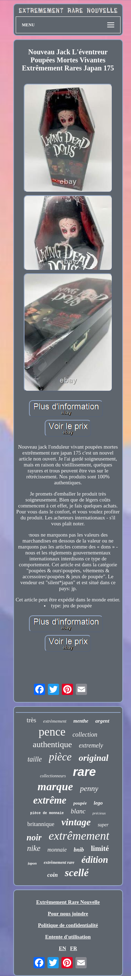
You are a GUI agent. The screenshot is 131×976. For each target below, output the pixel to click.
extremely (91, 745)
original (93, 758)
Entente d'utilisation (67, 937)
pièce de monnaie (47, 813)
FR (73, 948)
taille (35, 759)
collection (84, 734)
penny (89, 788)
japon (32, 863)
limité (100, 848)
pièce (60, 757)
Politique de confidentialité (68, 925)
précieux (99, 813)
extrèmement (54, 721)
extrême (49, 800)
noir (34, 837)
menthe (80, 721)
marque (55, 786)
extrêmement (79, 835)
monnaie (57, 850)
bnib (79, 850)
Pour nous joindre (68, 913)
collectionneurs (53, 775)
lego (98, 803)
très (31, 720)
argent (102, 721)
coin (52, 875)
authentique (52, 744)
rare (84, 771)
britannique (40, 824)
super (103, 824)
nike (33, 848)
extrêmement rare (59, 862)
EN (62, 948)
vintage (76, 822)
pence (52, 731)
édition (94, 859)
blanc (78, 811)
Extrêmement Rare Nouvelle (68, 902)
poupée (80, 803)
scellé (76, 872)
